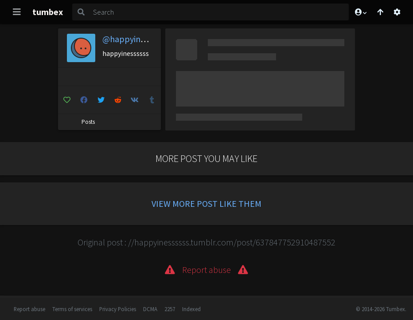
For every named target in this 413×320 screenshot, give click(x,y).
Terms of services (72, 308)
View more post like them (206, 203)
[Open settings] (397, 12)
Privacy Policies (117, 308)
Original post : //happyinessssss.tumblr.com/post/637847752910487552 (206, 242)
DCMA (150, 308)
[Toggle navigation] (17, 12)
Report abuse (29, 308)
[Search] (219, 12)
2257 (169, 308)
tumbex (47, 11)
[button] (360, 12)
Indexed (191, 308)
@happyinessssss (134, 38)
